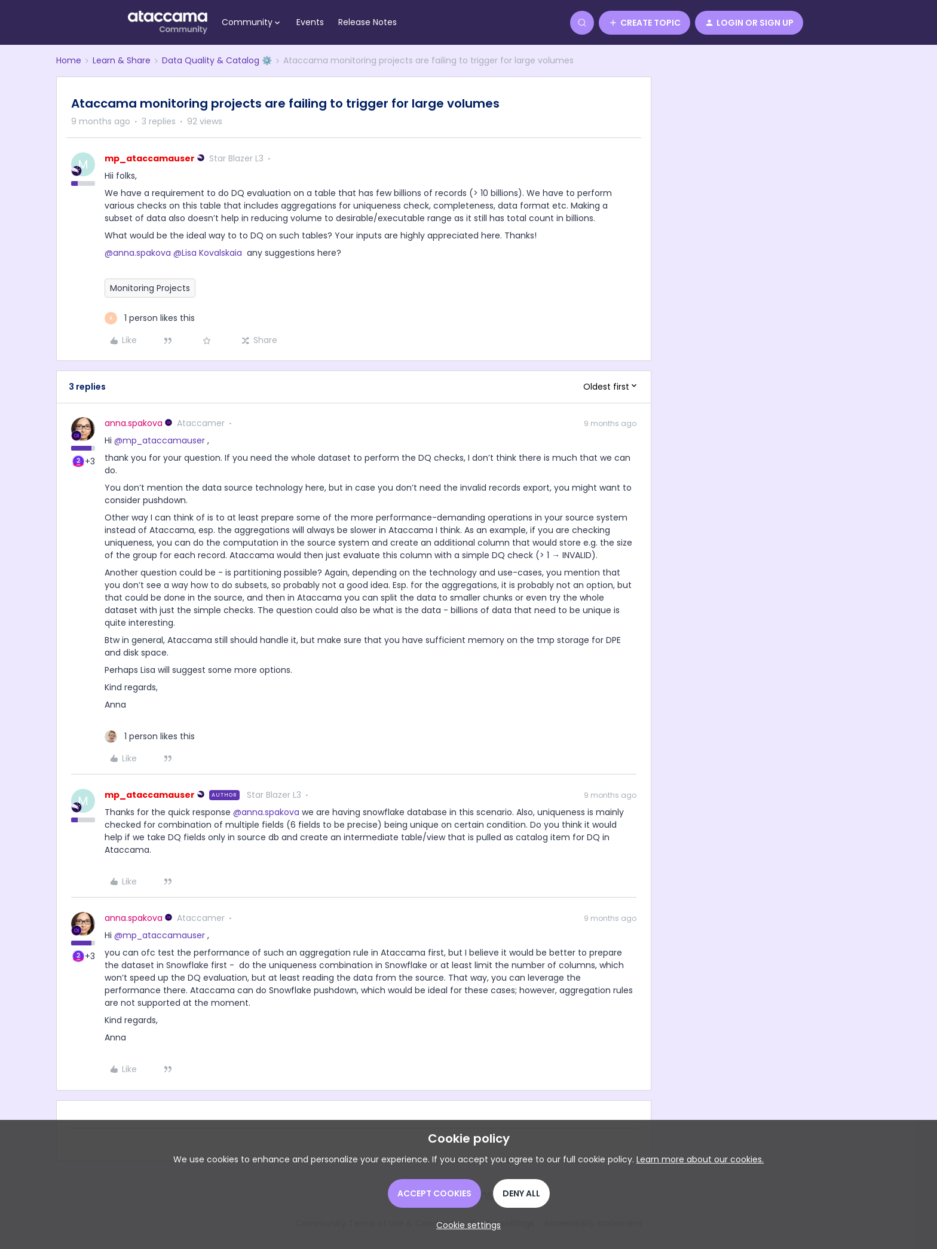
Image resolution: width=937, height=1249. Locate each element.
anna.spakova (134, 423)
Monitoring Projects (150, 288)
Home (68, 60)
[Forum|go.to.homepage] (167, 23)
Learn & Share (122, 60)
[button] (644, 23)
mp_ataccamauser (150, 158)
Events (310, 22)
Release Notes (367, 22)
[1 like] (150, 318)
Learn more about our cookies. (700, 1159)
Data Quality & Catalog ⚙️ (217, 60)
